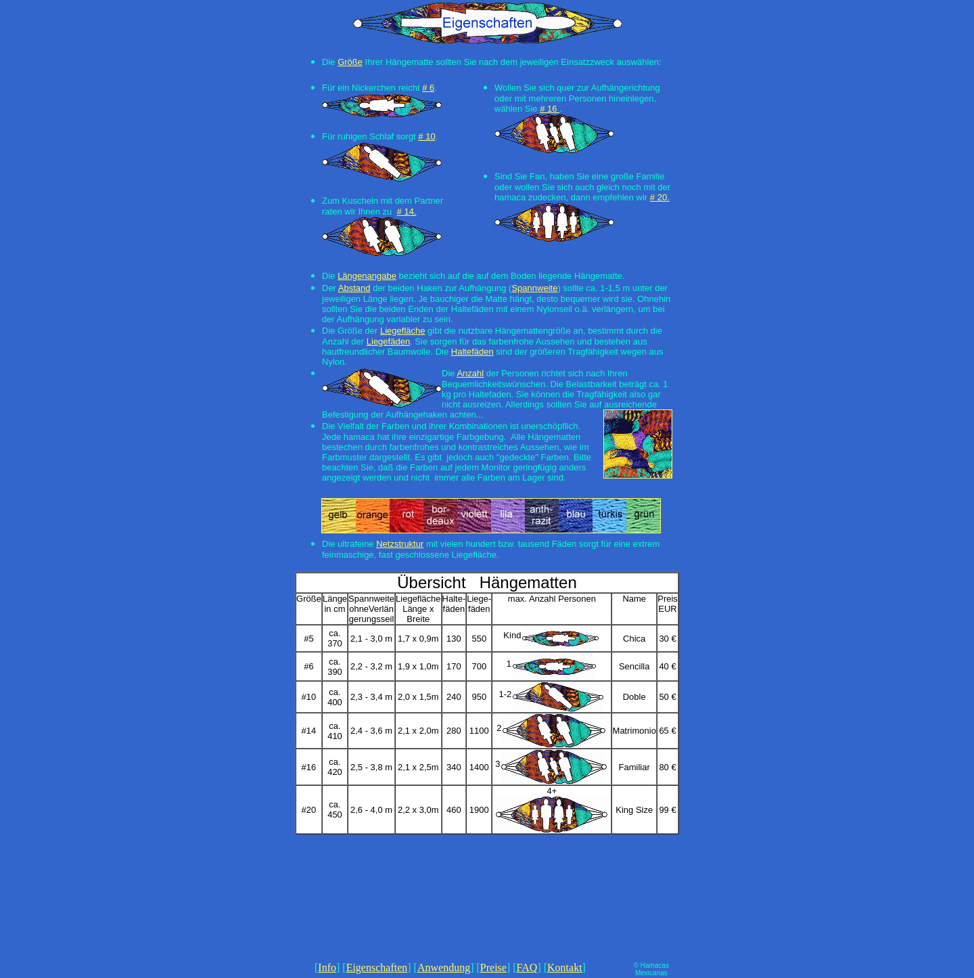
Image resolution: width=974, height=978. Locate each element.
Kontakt (564, 967)
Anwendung (443, 967)
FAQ (527, 967)
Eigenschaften (377, 967)
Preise (493, 967)
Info (327, 967)
